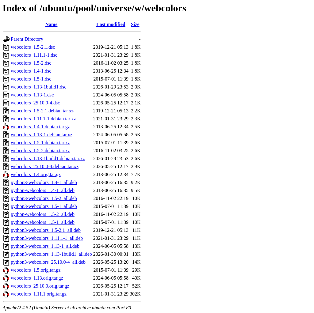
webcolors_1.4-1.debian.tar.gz (40, 126)
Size (135, 24)
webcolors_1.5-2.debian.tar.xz (40, 150)
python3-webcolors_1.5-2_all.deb (44, 198)
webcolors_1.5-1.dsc (31, 78)
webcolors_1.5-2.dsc (31, 63)
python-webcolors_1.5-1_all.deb (43, 222)
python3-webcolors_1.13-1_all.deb (45, 246)
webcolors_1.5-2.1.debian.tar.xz (42, 110)
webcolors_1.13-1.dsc (32, 94)
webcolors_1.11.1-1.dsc (34, 55)
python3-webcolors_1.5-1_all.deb (44, 206)
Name (51, 24)
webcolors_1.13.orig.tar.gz (37, 278)
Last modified (110, 24)
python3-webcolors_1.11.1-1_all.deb (47, 238)
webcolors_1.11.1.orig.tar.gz (39, 293)
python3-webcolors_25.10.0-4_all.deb (48, 262)
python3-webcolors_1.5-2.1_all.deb (46, 230)
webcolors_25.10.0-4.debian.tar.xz (44, 166)
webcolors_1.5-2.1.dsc (33, 47)
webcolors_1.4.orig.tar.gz (36, 174)
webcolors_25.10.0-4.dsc (35, 102)
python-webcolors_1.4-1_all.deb (43, 190)
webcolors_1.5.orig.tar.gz (36, 270)
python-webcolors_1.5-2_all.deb (43, 214)
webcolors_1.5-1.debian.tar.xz (40, 142)
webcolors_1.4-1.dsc (31, 71)
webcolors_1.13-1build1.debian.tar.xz (48, 158)
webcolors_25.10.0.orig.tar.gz (40, 285)
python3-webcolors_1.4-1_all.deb (44, 182)
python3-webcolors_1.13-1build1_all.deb (51, 254)
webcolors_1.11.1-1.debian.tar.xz (43, 118)
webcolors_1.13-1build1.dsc (38, 86)
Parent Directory (27, 39)
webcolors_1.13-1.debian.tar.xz (41, 134)
